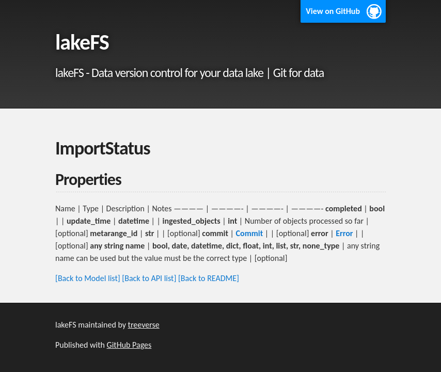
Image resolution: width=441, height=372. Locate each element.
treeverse (144, 325)
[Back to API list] (149, 278)
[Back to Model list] (87, 278)
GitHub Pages (129, 345)
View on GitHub (333, 11)
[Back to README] (208, 278)
